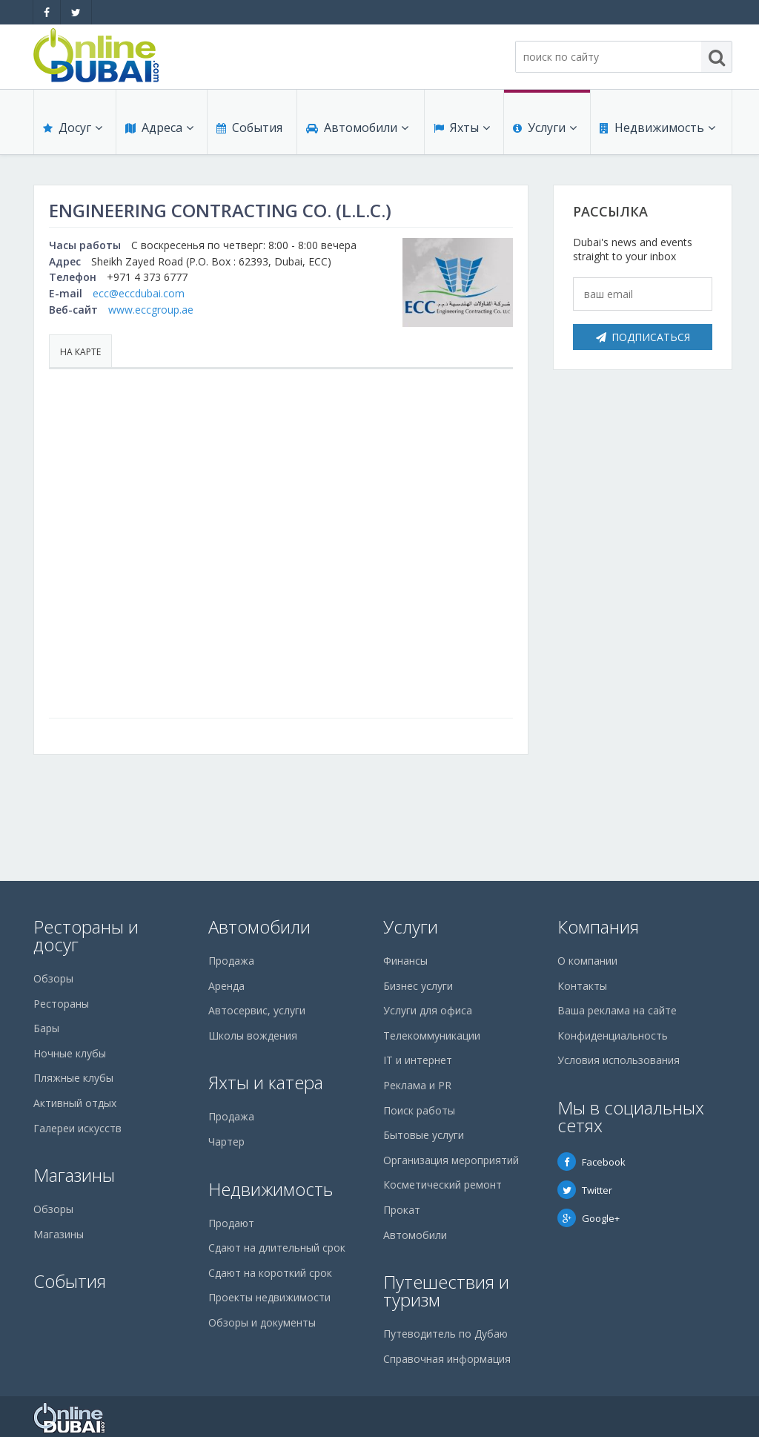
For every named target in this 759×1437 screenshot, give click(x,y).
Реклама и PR (417, 1085)
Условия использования (618, 1060)
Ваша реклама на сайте (617, 1010)
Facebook (591, 1162)
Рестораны (61, 1004)
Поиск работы (419, 1110)
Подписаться (643, 337)
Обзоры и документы (262, 1322)
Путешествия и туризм (446, 1290)
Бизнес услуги (418, 986)
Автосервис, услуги (256, 1010)
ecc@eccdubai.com (139, 293)
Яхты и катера (265, 1082)
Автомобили (357, 127)
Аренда (226, 986)
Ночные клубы (69, 1053)
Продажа (231, 961)
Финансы (405, 961)
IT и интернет (417, 1060)
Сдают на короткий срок (270, 1273)
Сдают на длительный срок (276, 1248)
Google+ (588, 1218)
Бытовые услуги (423, 1135)
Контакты (582, 986)
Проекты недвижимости (269, 1297)
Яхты (462, 127)
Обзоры (53, 978)
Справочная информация (447, 1359)
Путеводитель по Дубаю (445, 1334)
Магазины (74, 1175)
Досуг (72, 127)
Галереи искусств (77, 1128)
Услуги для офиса (427, 1010)
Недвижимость (657, 127)
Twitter (584, 1190)
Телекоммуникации (431, 1035)
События (249, 127)
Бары (46, 1028)
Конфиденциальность (612, 1035)
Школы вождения (252, 1035)
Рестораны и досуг (86, 935)
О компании (587, 961)
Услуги (545, 127)
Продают (231, 1223)
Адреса (159, 127)
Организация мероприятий (451, 1160)
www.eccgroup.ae (150, 310)
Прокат (401, 1210)
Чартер (226, 1141)
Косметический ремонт (442, 1184)
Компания (598, 926)
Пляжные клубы (73, 1078)
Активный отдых (74, 1103)
